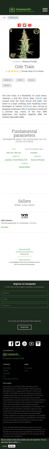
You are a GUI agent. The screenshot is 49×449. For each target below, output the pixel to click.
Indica (31, 80)
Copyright (6, 373)
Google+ (24, 343)
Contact (6, 371)
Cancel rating (6, 71)
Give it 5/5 (20, 71)
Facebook (19, 25)
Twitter (24, 25)
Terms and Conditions (11, 379)
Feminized (7, 80)
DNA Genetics (6, 220)
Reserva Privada (29, 61)
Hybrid (20, 80)
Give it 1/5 (9, 71)
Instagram (38, 343)
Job (4, 376)
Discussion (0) (24, 249)
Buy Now (4, 227)
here (39, 321)
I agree (4, 446)
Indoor (7, 85)
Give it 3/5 (14, 71)
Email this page (30, 25)
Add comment (24, 260)
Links (26, 371)
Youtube (31, 343)
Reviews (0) (13, 17)
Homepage (28, 368)
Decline (11, 446)
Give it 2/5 (12, 71)
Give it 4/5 (17, 71)
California (27, 106)
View (5, 17)
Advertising (7, 368)
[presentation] (24, 314)
